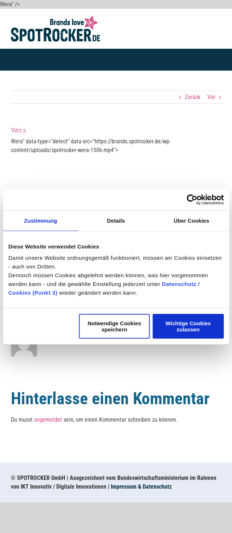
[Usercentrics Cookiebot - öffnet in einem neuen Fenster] (192, 199)
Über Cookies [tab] (191, 220)
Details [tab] (116, 220)
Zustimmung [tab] (40, 220)
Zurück (192, 97)
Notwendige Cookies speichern (114, 326)
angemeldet (48, 419)
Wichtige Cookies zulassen (188, 326)
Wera (18, 130)
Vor (211, 97)
